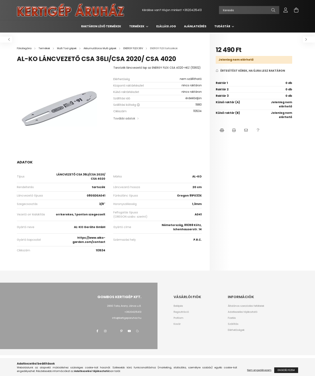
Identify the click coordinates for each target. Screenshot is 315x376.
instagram (105, 331)
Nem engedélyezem (259, 370)
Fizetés (232, 318)
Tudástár (222, 26)
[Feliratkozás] (250, 71)
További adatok (124, 118)
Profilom (178, 318)
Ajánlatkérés (195, 26)
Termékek (137, 26)
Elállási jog (166, 26)
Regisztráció (181, 312)
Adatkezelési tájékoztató (242, 312)
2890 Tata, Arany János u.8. (124, 306)
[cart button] (296, 10)
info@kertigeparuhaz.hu (126, 318)
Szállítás (233, 324)
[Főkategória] (24, 48)
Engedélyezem (286, 370)
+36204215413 (192, 10)
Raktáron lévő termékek (101, 26)
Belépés (178, 306)
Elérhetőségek (236, 330)
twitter (113, 331)
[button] (222, 130)
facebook (97, 331)
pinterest (121, 331)
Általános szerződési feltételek (246, 306)
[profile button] (286, 10)
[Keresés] (249, 10)
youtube (129, 331)
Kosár (177, 324)
